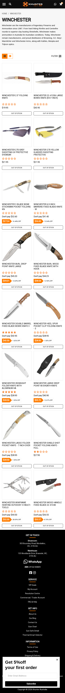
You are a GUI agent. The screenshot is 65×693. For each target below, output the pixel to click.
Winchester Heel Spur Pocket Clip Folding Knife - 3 (48, 326)
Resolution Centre (32, 593)
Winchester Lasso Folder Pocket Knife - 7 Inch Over (16, 444)
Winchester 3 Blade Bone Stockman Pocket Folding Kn (16, 206)
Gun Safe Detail (32, 631)
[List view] (10, 56)
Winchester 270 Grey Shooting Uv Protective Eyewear (15, 152)
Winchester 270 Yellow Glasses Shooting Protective (46, 152)
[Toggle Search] (10, 4)
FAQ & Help (32, 602)
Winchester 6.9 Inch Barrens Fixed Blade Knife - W (48, 206)
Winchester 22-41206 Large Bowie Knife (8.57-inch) (48, 96)
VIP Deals (32, 585)
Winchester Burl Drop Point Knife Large (14, 265)
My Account (32, 589)
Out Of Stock (16, 113)
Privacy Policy (32, 651)
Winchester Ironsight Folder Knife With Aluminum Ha (14, 385)
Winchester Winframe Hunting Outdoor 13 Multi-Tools (16, 505)
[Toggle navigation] (4, 4)
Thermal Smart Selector (32, 635)
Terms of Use (32, 647)
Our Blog (32, 618)
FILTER (56, 56)
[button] (17, 104)
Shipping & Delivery (32, 655)
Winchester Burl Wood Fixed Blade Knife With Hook (46, 266)
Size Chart (32, 627)
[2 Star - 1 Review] (48, 452)
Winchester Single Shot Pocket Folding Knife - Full (47, 445)
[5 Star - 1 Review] (17, 332)
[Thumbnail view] (4, 56)
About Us (32, 614)
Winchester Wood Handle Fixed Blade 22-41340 (48, 503)
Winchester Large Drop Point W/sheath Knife (46, 384)
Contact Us (32, 622)
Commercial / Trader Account (32, 598)
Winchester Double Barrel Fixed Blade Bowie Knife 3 (16, 324)
